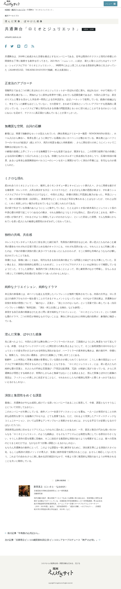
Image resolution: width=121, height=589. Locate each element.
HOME (7, 10)
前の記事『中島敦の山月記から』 (22, 533)
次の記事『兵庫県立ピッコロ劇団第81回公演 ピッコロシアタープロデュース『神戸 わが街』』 (52, 540)
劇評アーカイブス (18, 10)
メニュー (108, 4)
